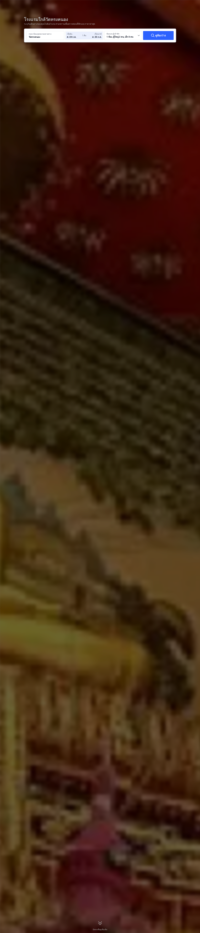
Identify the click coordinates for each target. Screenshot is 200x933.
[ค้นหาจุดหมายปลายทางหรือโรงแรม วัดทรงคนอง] (45, 35)
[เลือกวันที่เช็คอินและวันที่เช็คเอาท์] (74, 35)
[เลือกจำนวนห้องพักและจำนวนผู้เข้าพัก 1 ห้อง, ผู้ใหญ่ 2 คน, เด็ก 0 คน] (123, 35)
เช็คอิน (69, 34)
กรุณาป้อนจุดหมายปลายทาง (40, 34)
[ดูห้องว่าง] (158, 35)
